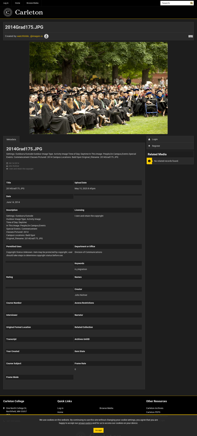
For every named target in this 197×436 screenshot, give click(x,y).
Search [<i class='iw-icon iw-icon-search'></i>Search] (192, 3)
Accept (98, 430)
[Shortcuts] (191, 35)
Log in (5, 3)
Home (17, 3)
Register (154, 145)
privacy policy (85, 423)
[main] (98, 207)
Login (153, 139)
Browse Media (32, 3)
